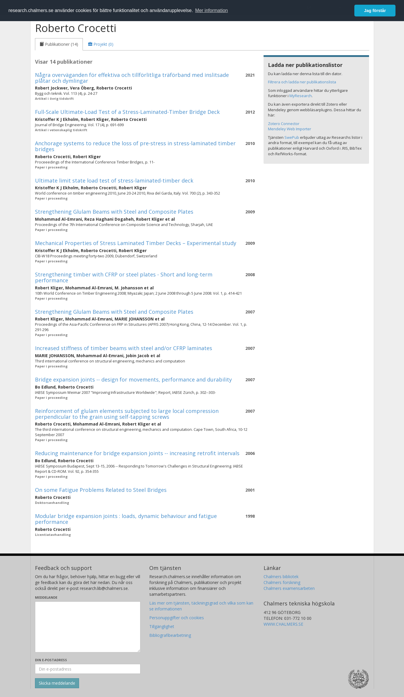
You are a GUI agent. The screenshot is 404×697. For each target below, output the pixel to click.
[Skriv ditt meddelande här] (87, 626)
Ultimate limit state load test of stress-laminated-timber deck (114, 180)
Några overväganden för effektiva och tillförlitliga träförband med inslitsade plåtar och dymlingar (132, 77)
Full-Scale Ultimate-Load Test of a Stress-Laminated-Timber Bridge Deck (127, 111)
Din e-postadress (51, 660)
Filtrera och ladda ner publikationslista (302, 82)
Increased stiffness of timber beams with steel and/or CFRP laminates (123, 348)
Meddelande (46, 597)
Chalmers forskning (282, 582)
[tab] (59, 44)
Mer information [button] (211, 10)
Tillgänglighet (161, 626)
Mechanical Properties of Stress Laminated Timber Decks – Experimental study (135, 243)
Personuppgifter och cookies (176, 617)
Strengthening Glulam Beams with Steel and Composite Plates (114, 211)
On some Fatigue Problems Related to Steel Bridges (101, 489)
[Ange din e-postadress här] (87, 669)
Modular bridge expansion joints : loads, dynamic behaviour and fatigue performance (126, 518)
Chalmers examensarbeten (289, 588)
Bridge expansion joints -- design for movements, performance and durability (133, 379)
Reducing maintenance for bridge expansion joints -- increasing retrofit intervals (137, 453)
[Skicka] (57, 683)
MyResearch (300, 95)
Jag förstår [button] (375, 10)
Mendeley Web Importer (289, 128)
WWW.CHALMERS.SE (283, 624)
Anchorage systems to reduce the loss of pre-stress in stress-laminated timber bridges (135, 146)
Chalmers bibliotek (281, 576)
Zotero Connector (283, 123)
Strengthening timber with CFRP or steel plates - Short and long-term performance (123, 277)
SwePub (291, 137)
